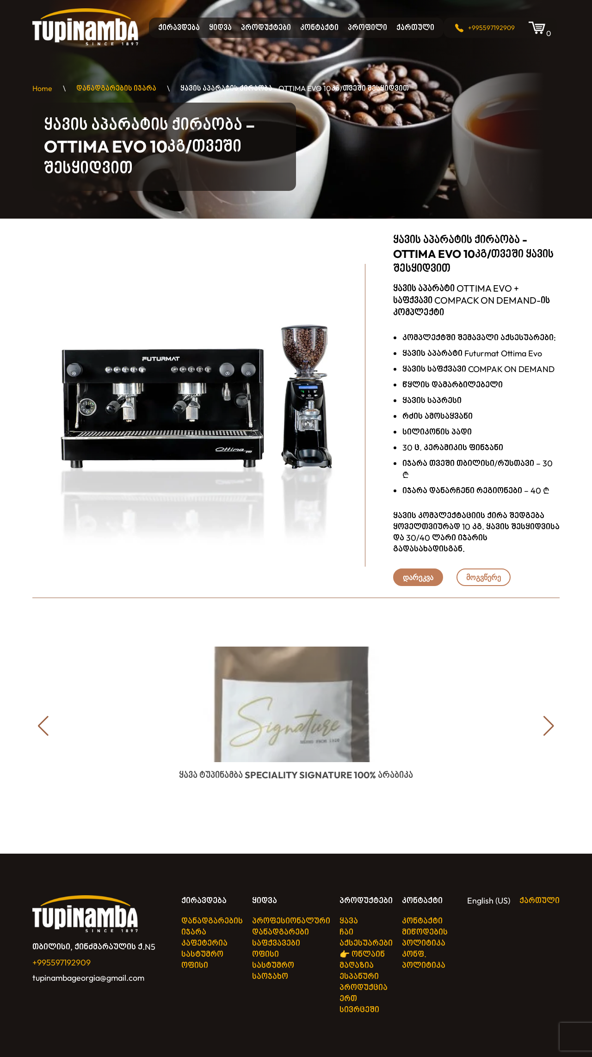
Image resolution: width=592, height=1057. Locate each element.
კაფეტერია (204, 943)
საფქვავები (276, 943)
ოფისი (194, 965)
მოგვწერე (483, 577)
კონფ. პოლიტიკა (423, 960)
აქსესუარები (366, 943)
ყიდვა (220, 27)
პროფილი (367, 27)
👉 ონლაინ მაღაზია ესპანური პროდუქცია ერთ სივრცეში (363, 982)
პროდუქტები (266, 27)
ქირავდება (179, 27)
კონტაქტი (319, 27)
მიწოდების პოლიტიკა (425, 937)
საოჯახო (270, 976)
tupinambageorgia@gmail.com (88, 977)
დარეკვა (418, 577)
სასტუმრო (202, 954)
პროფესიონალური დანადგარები (291, 926)
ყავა (348, 921)
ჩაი (346, 932)
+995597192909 (491, 28)
